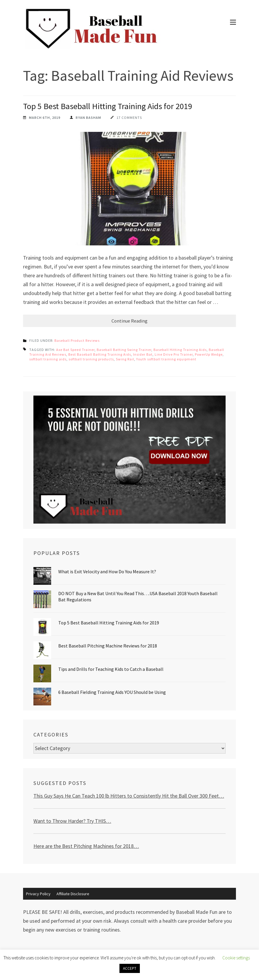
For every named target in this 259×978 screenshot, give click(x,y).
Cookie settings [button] (236, 958)
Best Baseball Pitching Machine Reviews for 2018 (107, 646)
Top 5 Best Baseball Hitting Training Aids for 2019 (107, 106)
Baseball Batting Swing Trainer (124, 349)
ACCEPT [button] (129, 968)
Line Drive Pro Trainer (174, 354)
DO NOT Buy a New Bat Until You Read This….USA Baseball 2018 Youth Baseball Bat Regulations (138, 596)
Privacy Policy (38, 893)
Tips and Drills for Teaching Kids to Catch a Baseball (111, 669)
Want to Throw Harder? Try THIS (69, 820)
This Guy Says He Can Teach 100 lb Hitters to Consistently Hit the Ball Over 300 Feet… (128, 795)
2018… (130, 846)
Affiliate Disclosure (72, 893)
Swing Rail (125, 359)
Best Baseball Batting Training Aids (99, 354)
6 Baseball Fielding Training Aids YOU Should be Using (112, 692)
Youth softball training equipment (166, 359)
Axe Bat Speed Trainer (75, 349)
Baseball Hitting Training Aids (180, 349)
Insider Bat (143, 354)
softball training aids (48, 359)
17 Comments (129, 117)
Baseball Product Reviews (77, 340)
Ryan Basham (88, 117)
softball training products (91, 359)
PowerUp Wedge (209, 354)
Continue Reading (129, 321)
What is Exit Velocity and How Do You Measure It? (107, 571)
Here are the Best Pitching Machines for (77, 846)
